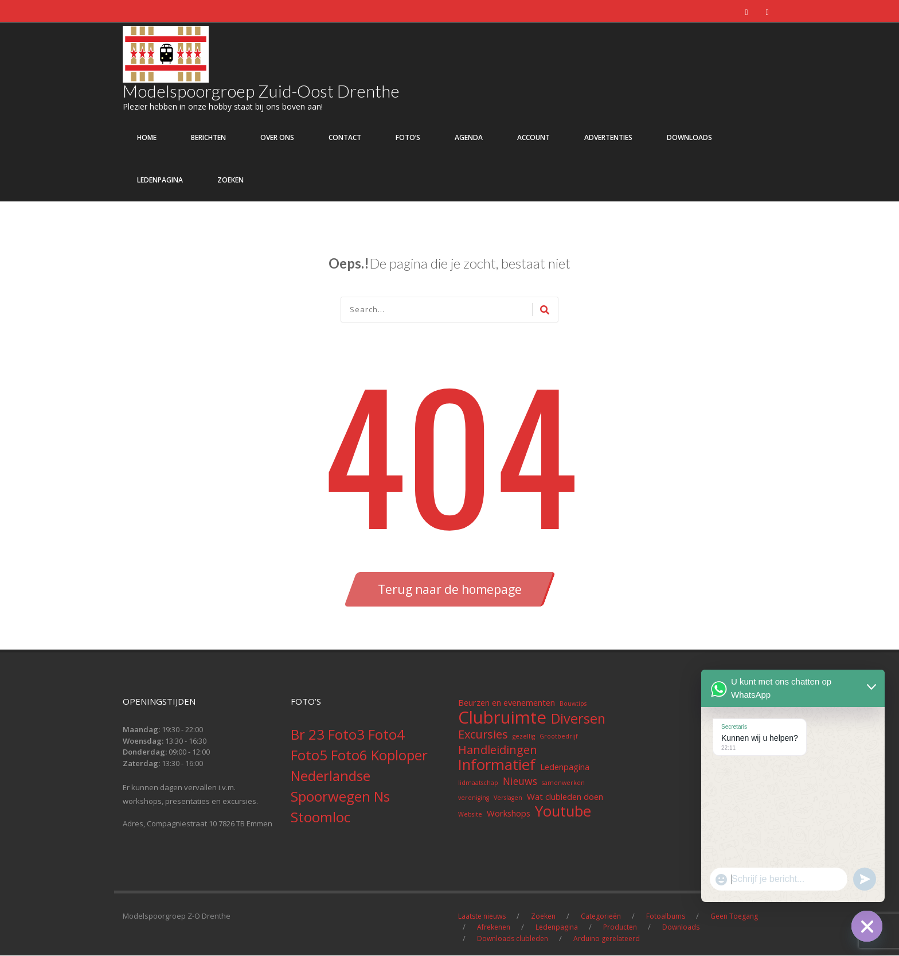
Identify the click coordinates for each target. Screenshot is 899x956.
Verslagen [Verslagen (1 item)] (508, 798)
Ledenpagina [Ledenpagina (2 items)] (564, 767)
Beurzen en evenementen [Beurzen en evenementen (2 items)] (506, 703)
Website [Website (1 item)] (470, 815)
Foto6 (351, 755)
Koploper (399, 755)
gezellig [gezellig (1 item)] (524, 737)
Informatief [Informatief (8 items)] (497, 765)
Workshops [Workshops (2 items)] (508, 813)
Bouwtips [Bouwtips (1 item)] (573, 704)
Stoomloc (320, 817)
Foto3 (348, 734)
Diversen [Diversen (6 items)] (578, 719)
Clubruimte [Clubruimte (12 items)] (502, 718)
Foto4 (386, 734)
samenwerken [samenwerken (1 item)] (563, 783)
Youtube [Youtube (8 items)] (563, 812)
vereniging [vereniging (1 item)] (473, 798)
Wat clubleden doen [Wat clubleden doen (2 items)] (565, 797)
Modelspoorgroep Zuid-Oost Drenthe (262, 91)
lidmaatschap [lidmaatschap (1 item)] (478, 783)
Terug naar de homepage (450, 590)
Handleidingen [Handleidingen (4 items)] (497, 750)
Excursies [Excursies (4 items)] (483, 735)
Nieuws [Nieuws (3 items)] (520, 781)
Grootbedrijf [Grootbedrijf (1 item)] (559, 737)
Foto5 (311, 755)
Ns (382, 796)
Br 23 (309, 734)
